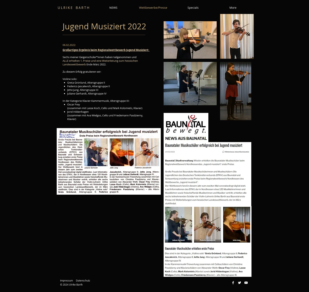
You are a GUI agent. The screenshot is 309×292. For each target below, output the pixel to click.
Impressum (66, 280)
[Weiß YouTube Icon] (246, 283)
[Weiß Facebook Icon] (233, 283)
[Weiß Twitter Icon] (240, 283)
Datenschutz (83, 280)
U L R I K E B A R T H (73, 7)
